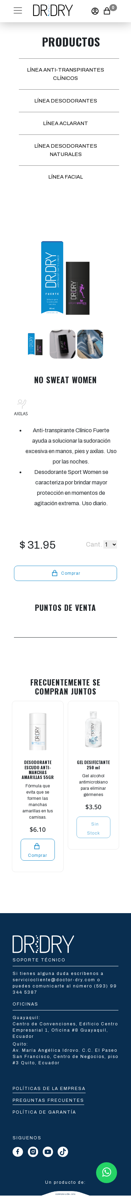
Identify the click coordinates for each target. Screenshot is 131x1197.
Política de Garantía (44, 1112)
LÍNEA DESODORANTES (65, 101)
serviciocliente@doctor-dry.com (55, 979)
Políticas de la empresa (49, 1088)
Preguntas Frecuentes (48, 1100)
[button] (17, 10)
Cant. (94, 544)
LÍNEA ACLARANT (65, 123)
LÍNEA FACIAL (65, 177)
